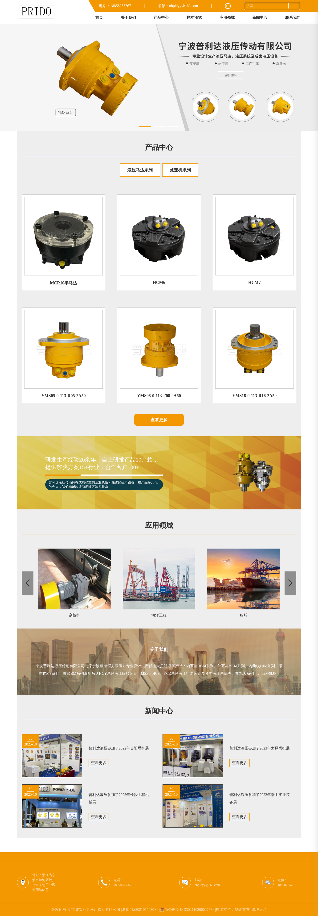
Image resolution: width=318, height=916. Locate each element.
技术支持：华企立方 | (233, 910)
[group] (159, 77)
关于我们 (128, 18)
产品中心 (161, 18)
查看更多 (159, 419)
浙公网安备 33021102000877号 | (188, 909)
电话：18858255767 (115, 6)
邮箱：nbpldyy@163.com (178, 6)
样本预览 (194, 18)
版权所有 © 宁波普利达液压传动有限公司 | (86, 910)
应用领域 (227, 18)
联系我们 (292, 18)
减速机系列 (180, 170)
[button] (145, 126)
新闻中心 (259, 18)
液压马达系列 (140, 170)
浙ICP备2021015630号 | (141, 910)
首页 (99, 18)
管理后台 (259, 910)
